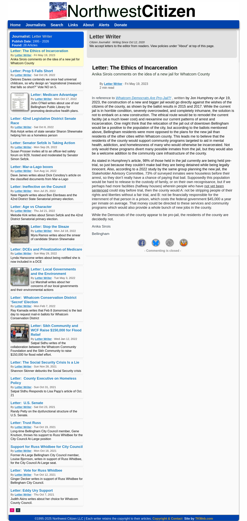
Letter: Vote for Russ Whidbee (36, 470)
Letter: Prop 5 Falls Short (32, 71)
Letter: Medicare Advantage (54, 95)
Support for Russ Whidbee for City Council (47, 447)
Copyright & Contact (167, 518)
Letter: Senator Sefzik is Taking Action (43, 143)
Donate (120, 25)
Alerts (104, 25)
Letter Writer (23, 55)
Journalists (36, 25)
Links (73, 25)
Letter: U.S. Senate (27, 403)
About (88, 25)
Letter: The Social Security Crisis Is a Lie (45, 362)
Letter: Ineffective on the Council (38, 187)
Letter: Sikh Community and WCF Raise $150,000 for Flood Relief (56, 330)
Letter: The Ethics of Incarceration (39, 51)
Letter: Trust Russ (26, 423)
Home (15, 25)
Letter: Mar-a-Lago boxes (32, 167)
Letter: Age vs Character (31, 207)
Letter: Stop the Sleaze (50, 227)
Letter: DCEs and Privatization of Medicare (46, 249)
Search (57, 25)
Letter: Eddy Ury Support (32, 490)
